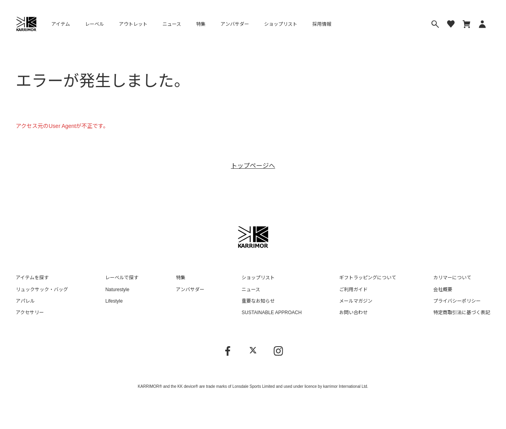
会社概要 (442, 289)
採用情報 (321, 24)
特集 (201, 24)
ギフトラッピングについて (367, 277)
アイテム (60, 24)
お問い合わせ (353, 312)
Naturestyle (117, 289)
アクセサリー (30, 312)
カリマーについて (452, 277)
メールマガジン (355, 301)
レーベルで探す (121, 277)
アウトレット (133, 24)
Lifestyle (114, 301)
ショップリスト (280, 24)
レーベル (94, 24)
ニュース (171, 24)
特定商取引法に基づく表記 (461, 312)
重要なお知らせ (258, 301)
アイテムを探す (32, 277)
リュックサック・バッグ (42, 289)
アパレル (25, 301)
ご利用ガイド (353, 289)
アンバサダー (235, 24)
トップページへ (253, 165)
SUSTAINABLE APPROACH (272, 312)
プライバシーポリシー (457, 301)
